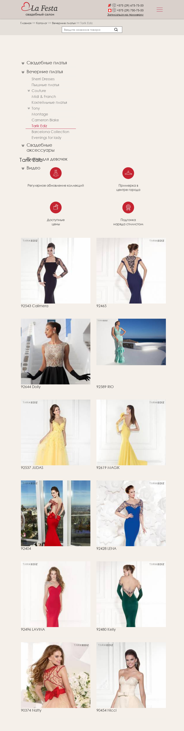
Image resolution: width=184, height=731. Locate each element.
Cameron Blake (45, 120)
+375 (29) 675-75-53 (130, 5)
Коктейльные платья (49, 102)
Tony (33, 108)
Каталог (42, 23)
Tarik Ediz (39, 126)
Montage (40, 114)
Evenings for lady (46, 137)
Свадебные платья (43, 62)
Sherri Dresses (43, 79)
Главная (25, 23)
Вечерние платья (64, 23)
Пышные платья (45, 85)
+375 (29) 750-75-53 (130, 10)
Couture (36, 91)
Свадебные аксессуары (37, 146)
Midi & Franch (44, 96)
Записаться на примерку (125, 14)
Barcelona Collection (50, 131)
